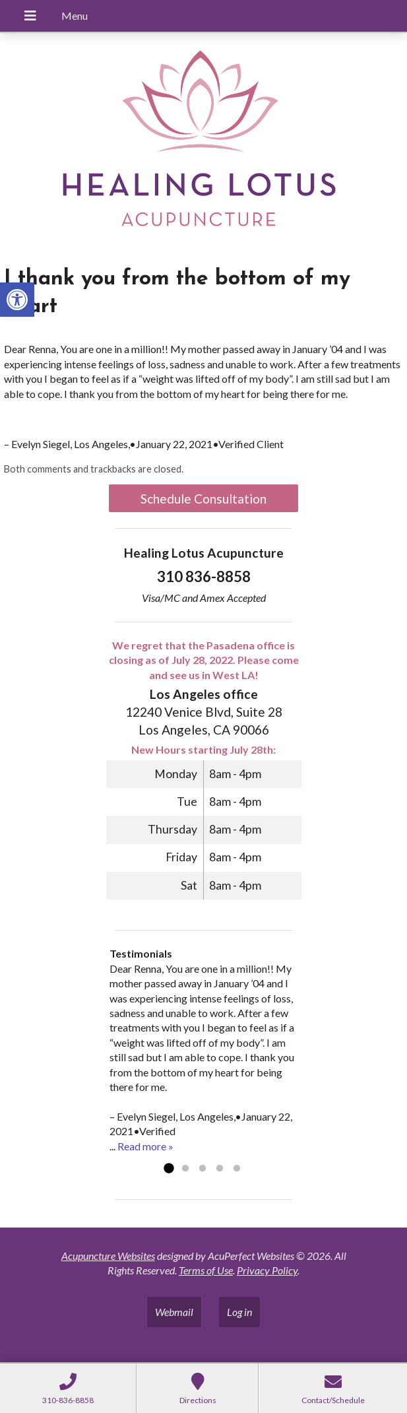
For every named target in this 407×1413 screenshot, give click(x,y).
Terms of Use (206, 1270)
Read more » (145, 1146)
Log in (239, 1311)
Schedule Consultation (203, 498)
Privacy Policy (267, 1270)
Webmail (174, 1311)
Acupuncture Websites (108, 1255)
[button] (17, 299)
